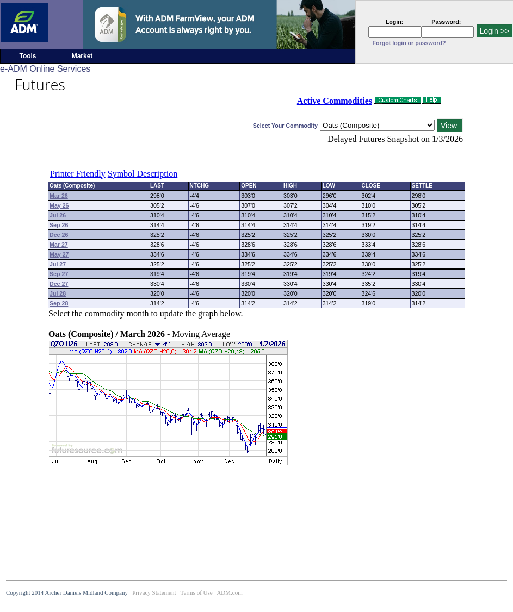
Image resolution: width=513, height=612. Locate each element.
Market (82, 56)
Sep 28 (59, 303)
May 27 (59, 254)
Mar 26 (59, 195)
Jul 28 (58, 293)
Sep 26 (59, 225)
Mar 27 (59, 244)
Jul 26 (58, 215)
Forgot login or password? (409, 43)
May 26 (59, 205)
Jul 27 (58, 264)
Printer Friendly (78, 173)
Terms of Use (197, 592)
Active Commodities (334, 100)
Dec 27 (59, 283)
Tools (27, 56)
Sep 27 (59, 274)
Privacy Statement (154, 592)
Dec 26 (59, 235)
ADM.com (229, 592)
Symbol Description (142, 173)
